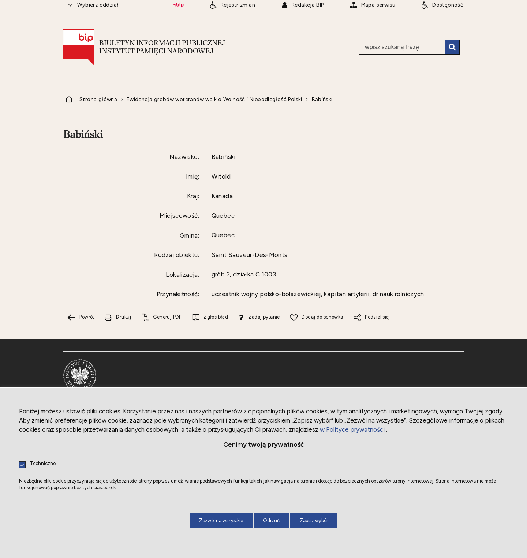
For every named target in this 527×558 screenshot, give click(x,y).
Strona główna (98, 99)
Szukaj (452, 47)
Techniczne (43, 463)
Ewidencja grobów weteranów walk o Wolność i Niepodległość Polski (214, 99)
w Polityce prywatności (352, 429)
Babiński (322, 99)
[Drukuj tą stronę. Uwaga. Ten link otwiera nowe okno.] (118, 318)
